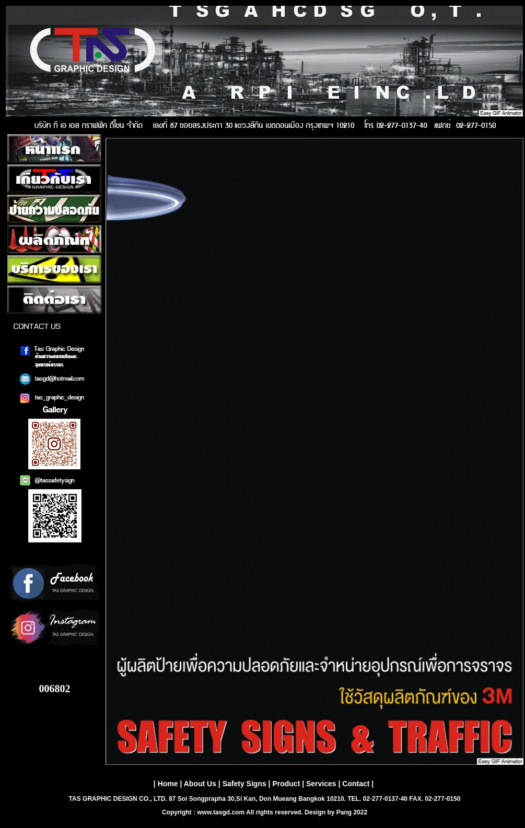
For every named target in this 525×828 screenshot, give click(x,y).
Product (286, 783)
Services (321, 783)
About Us (200, 783)
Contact (355, 783)
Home (168, 783)
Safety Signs (244, 783)
